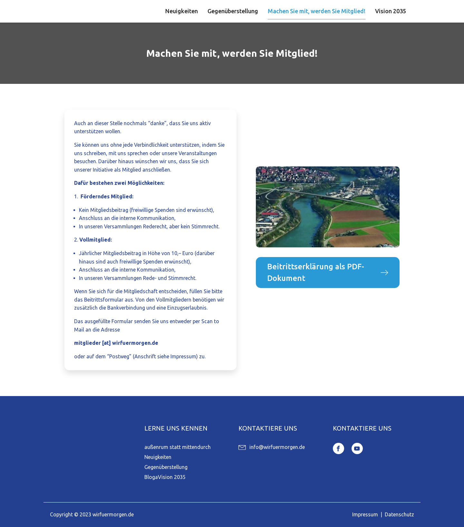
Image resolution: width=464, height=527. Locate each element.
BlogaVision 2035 (165, 477)
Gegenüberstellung (233, 11)
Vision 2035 (390, 11)
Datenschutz (399, 514)
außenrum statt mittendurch (177, 447)
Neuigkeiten (181, 11)
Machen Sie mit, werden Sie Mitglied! (316, 11)
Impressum (365, 514)
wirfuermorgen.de (113, 514)
